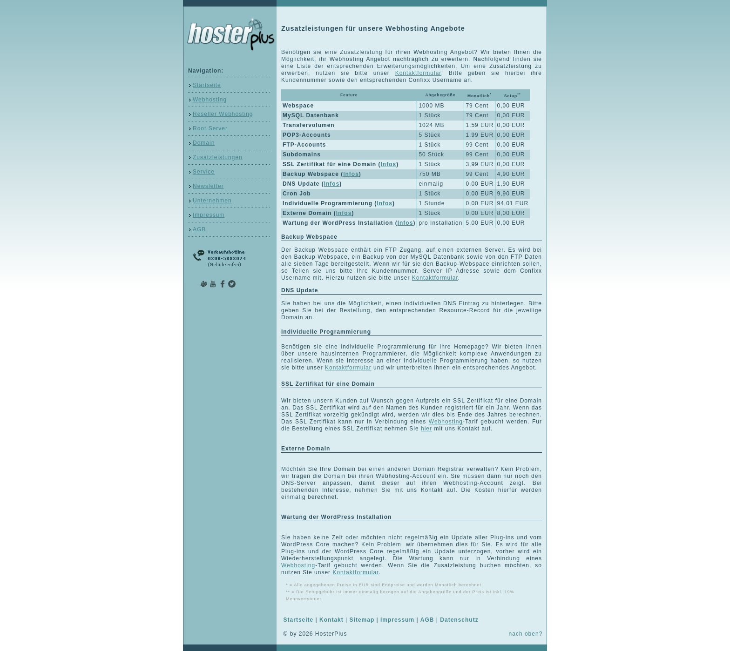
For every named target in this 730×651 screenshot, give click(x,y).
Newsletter (208, 186)
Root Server (210, 128)
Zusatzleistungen (218, 157)
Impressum (208, 215)
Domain (204, 143)
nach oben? (526, 634)
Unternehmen (212, 200)
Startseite (207, 85)
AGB (199, 229)
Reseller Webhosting (223, 114)
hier (426, 428)
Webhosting (210, 99)
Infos (388, 164)
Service (204, 171)
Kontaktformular (418, 73)
